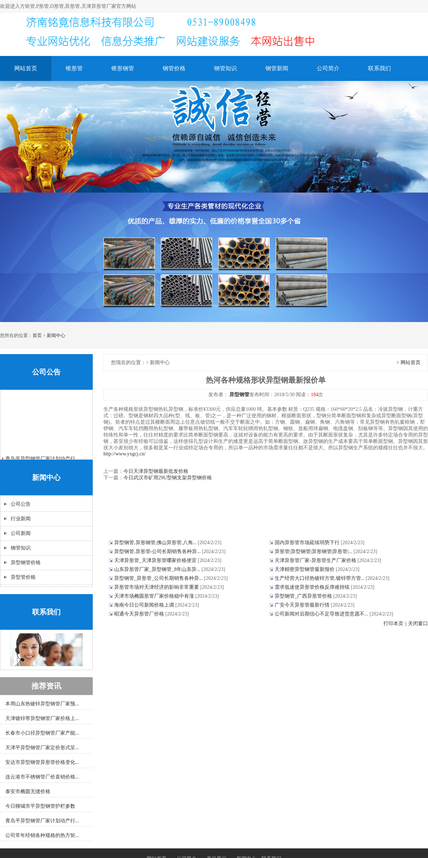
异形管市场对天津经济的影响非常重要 (157, 587)
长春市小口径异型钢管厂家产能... (42, 733)
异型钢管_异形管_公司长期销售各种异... (159, 578)
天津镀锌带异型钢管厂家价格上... (42, 718)
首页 (37, 335)
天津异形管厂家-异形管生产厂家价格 (316, 560)
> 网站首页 (409, 362)
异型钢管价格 (26, 562)
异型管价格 (23, 577)
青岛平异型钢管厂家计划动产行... (42, 820)
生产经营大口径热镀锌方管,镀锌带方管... (320, 578)
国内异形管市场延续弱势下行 (308, 542)
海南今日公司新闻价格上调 (144, 605)
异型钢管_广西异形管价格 (304, 596)
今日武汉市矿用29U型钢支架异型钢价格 (167, 477)
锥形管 (74, 68)
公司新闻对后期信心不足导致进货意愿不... (322, 614)
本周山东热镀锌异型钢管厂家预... (42, 703)
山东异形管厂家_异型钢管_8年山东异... (158, 569)
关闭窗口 (418, 623)
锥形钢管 (122, 68)
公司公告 (21, 504)
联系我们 (379, 68)
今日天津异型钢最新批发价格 (155, 471)
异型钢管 (239, 394)
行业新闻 (21, 518)
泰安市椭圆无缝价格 (27, 791)
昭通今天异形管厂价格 (139, 614)
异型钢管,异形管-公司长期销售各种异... (158, 551)
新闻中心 (56, 335)
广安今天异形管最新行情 (303, 605)
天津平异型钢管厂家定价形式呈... (42, 747)
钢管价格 (174, 68)
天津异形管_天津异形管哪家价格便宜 (156, 560)
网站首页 (25, 68)
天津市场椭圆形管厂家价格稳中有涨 (154, 596)
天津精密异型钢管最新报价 (305, 569)
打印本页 (393, 623)
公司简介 (328, 68)
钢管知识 (225, 68)
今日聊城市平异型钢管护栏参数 (40, 806)
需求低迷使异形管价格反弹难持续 (313, 587)
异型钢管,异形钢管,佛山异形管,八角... (156, 542)
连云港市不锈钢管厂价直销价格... (42, 777)
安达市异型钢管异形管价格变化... (42, 762)
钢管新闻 (276, 68)
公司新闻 (21, 533)
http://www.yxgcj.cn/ (124, 453)
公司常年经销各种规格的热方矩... (42, 835)
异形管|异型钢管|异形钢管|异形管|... (314, 551)
